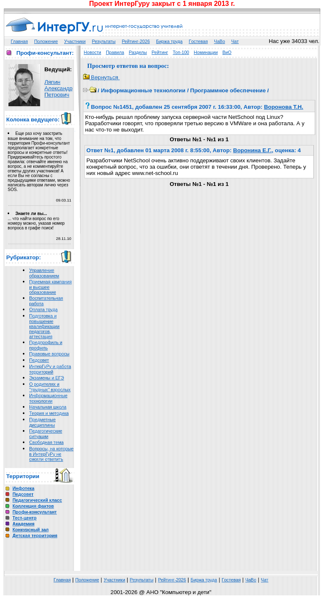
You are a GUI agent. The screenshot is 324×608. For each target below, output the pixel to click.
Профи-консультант (34, 511)
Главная (19, 41)
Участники (75, 41)
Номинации (206, 52)
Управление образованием (44, 273)
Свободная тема (46, 442)
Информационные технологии (48, 398)
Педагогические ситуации (45, 433)
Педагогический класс (37, 500)
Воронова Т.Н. (283, 107)
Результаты (104, 41)
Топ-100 (181, 52)
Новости (92, 52)
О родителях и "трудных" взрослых (49, 387)
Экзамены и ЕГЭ (46, 377)
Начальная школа (47, 406)
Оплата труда (43, 309)
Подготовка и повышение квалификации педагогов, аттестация (44, 326)
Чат (235, 41)
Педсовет (39, 360)
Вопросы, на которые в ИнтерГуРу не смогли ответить (51, 454)
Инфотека (23, 488)
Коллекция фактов (33, 505)
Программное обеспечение (228, 90)
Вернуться (101, 77)
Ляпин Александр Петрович (58, 88)
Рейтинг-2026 (136, 41)
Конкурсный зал (30, 529)
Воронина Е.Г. (252, 150)
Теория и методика (49, 413)
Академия (23, 523)
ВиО (226, 52)
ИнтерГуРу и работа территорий (50, 369)
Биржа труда (169, 41)
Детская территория (34, 535)
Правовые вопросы (49, 353)
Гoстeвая (198, 41)
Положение (46, 41)
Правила (115, 52)
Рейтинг (159, 52)
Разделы (138, 52)
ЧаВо (219, 41)
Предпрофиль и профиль (45, 345)
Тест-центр (24, 517)
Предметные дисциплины (42, 422)
